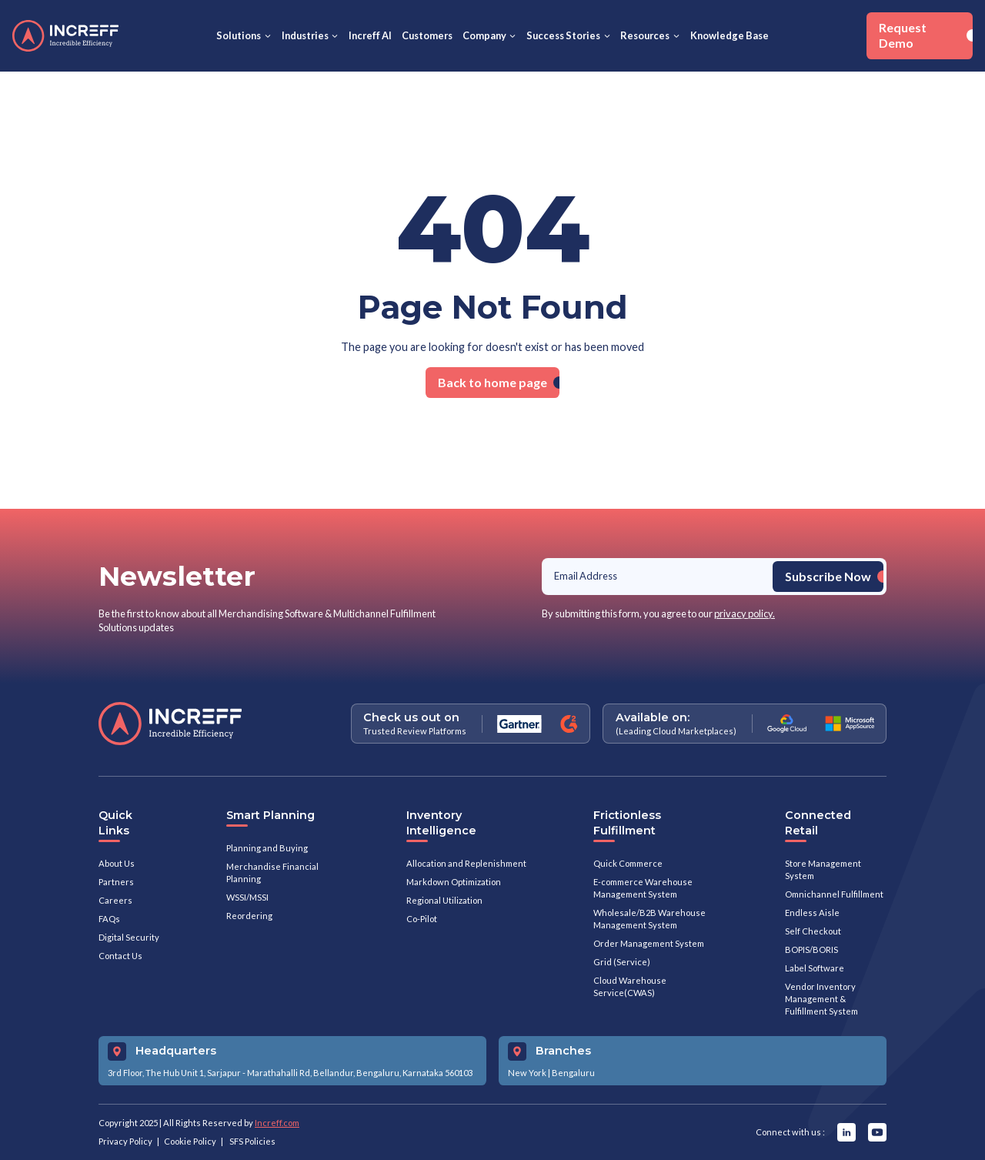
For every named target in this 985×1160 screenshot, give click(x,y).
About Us (116, 863)
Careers (115, 900)
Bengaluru (573, 1073)
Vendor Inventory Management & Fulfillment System (821, 998)
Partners (116, 882)
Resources (644, 35)
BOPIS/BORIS (811, 949)
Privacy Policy (125, 1141)
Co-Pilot (421, 919)
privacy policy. (744, 613)
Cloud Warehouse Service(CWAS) (629, 986)
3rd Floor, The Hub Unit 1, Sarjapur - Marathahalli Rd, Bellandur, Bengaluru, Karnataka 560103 (290, 1073)
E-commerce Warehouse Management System (643, 888)
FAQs (109, 919)
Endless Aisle (812, 913)
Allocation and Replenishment (466, 863)
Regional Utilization (444, 900)
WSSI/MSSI (247, 897)
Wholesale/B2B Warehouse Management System (649, 919)
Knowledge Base (729, 35)
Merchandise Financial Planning (272, 872)
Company (484, 35)
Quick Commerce (628, 863)
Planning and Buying (267, 848)
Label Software (814, 968)
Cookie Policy (190, 1141)
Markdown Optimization (453, 882)
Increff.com (277, 1123)
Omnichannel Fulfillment (834, 894)
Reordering (249, 916)
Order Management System (648, 943)
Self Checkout (813, 931)
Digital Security (128, 937)
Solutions (238, 35)
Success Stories (563, 35)
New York (527, 1073)
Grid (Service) (621, 962)
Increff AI (370, 35)
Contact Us (120, 956)
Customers (427, 35)
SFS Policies (252, 1141)
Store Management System (823, 869)
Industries (305, 35)
